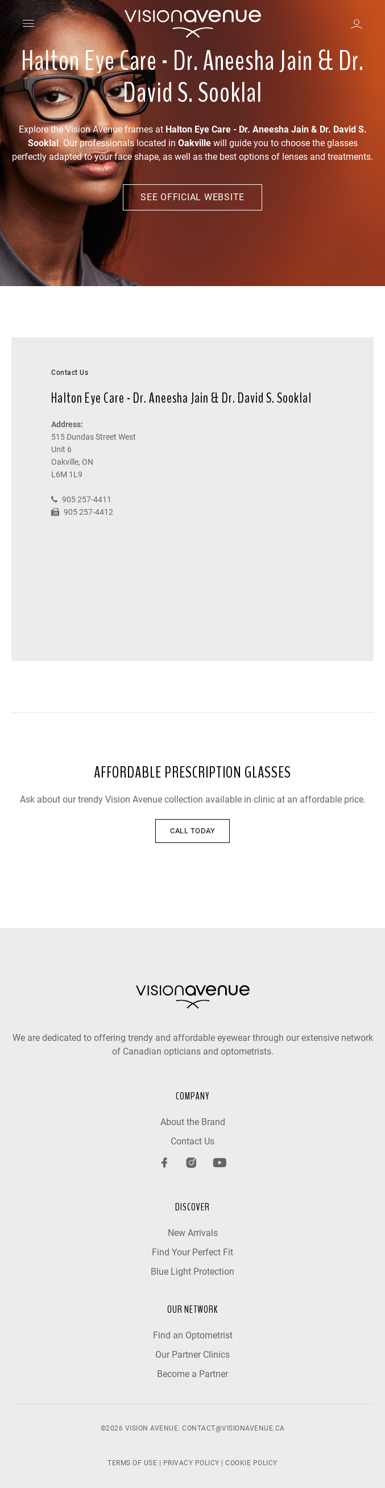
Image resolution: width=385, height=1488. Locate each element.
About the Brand (192, 1122)
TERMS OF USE (132, 1463)
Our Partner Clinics (192, 1354)
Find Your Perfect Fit (192, 1252)
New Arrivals (193, 1232)
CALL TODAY (192, 830)
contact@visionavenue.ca (233, 1428)
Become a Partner (192, 1374)
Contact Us (192, 1141)
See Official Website (192, 197)
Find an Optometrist (193, 1335)
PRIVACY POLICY (191, 1463)
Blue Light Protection (192, 1271)
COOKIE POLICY (251, 1463)
